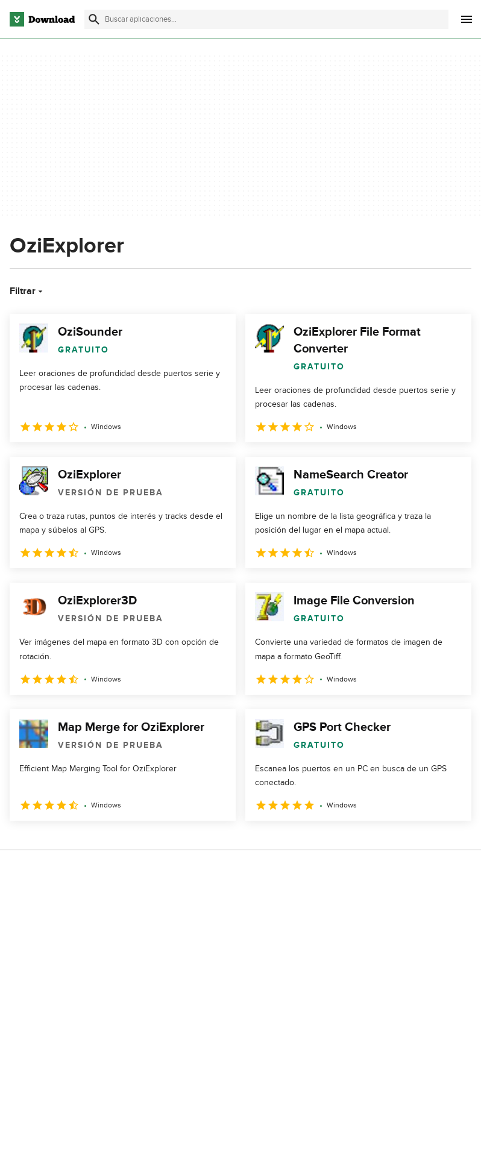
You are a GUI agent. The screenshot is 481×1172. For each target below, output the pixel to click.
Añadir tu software (212, 935)
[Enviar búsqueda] (94, 19)
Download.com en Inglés (223, 976)
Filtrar (27, 291)
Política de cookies (375, 956)
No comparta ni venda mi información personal (387, 982)
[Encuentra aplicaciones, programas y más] (266, 19)
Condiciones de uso (378, 935)
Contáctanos (201, 956)
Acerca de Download (217, 914)
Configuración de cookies (388, 1010)
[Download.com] (42, 19)
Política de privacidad (380, 914)
